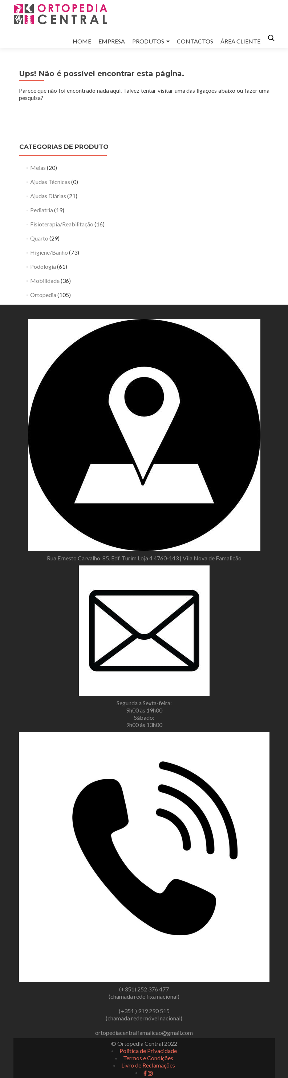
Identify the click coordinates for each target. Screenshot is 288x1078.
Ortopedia (43, 294)
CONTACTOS (195, 41)
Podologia (43, 266)
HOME (82, 41)
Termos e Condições (148, 1057)
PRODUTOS (148, 41)
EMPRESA (111, 41)
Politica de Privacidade (148, 1050)
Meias (38, 167)
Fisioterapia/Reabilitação (61, 224)
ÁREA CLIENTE (240, 41)
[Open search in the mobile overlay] (271, 38)
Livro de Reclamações (148, 1065)
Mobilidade (45, 280)
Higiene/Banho (49, 252)
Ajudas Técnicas (50, 181)
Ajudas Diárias (48, 195)
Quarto (39, 238)
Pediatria (41, 209)
